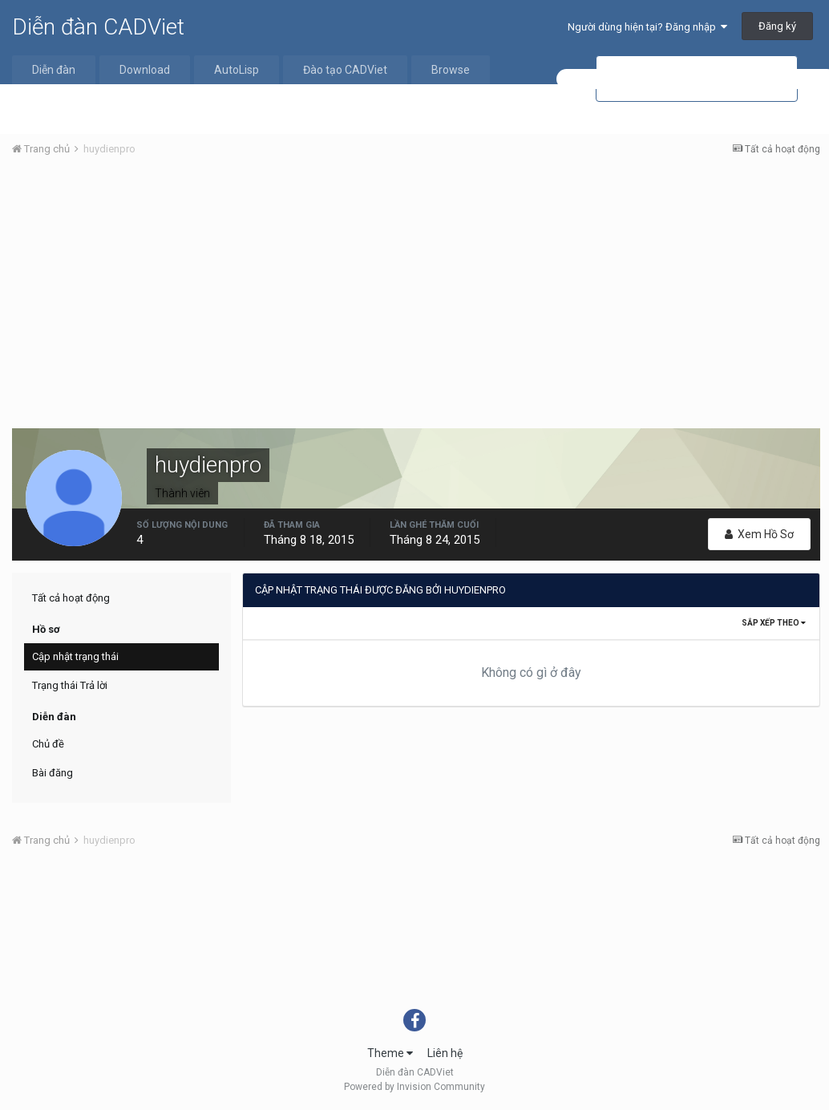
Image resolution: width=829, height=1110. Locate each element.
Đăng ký (777, 26)
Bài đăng (52, 773)
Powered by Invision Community (414, 1086)
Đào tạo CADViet (345, 69)
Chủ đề (48, 744)
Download (144, 69)
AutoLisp (236, 69)
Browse (450, 69)
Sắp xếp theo (774, 622)
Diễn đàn (53, 69)
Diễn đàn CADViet (98, 27)
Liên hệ (445, 1053)
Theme (390, 1053)
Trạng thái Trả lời (69, 685)
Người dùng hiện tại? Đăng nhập (647, 27)
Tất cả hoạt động (71, 598)
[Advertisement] (416, 289)
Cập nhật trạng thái (75, 656)
